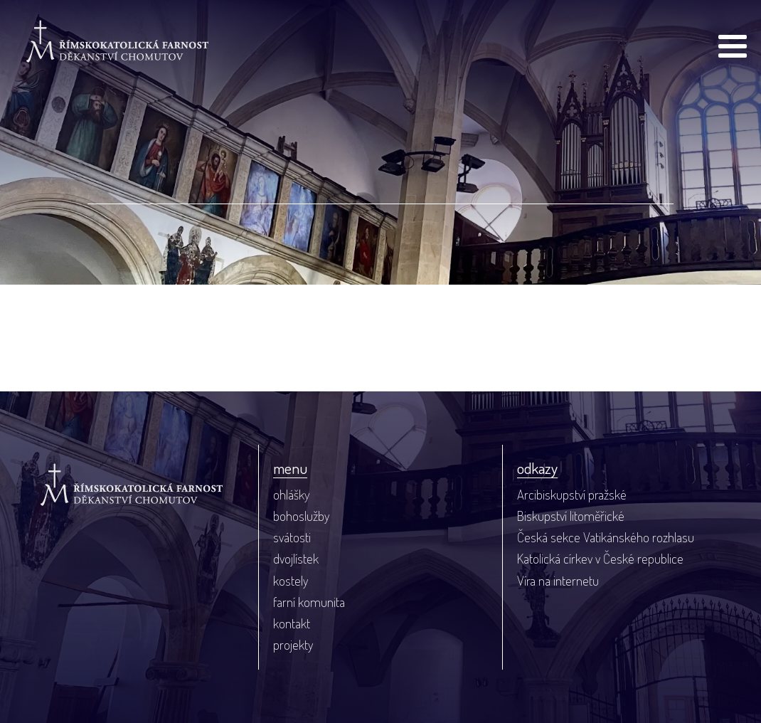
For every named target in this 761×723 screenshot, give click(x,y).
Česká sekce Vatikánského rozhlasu (605, 537)
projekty (293, 644)
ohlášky (291, 494)
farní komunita (309, 601)
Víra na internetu (558, 580)
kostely (290, 580)
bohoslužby (301, 515)
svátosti (292, 537)
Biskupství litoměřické (570, 515)
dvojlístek (296, 558)
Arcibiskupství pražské (572, 494)
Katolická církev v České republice (600, 558)
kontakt (291, 623)
